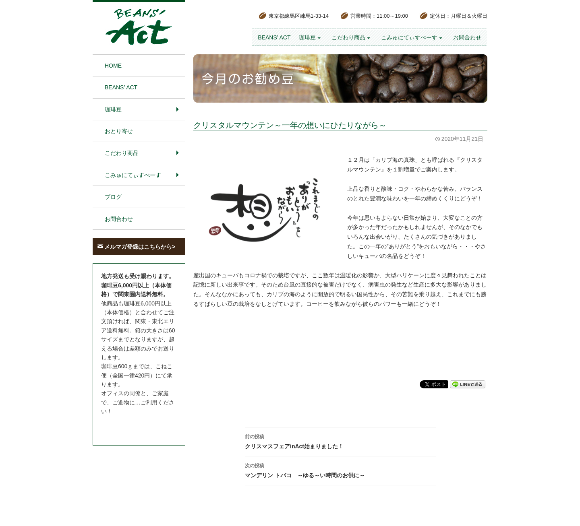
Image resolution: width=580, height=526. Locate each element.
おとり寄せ (119, 131)
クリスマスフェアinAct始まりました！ (340, 441)
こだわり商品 (348, 37)
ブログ (113, 197)
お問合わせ (467, 37)
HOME (113, 65)
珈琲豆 (307, 37)
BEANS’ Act (274, 37)
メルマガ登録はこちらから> (139, 246)
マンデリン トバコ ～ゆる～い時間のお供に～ (340, 470)
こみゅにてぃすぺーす (409, 37)
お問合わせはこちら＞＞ (132, 426)
